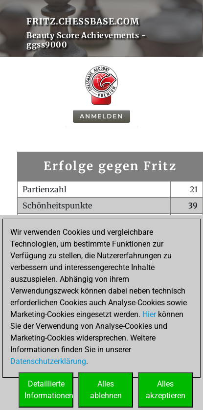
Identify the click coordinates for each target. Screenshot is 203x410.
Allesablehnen (106, 389)
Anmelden (101, 116)
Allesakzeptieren (165, 389)
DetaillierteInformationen (48, 389)
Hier (149, 314)
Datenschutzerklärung (48, 361)
